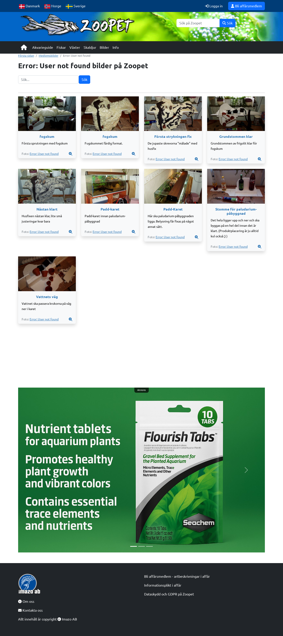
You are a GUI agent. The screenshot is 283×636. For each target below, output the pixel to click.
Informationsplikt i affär (162, 585)
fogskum (47, 137)
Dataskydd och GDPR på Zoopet (169, 594)
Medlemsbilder (48, 55)
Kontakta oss (30, 610)
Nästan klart (46, 209)
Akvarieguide (42, 47)
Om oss (26, 601)
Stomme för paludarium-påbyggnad (236, 211)
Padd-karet (110, 209)
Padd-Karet (173, 209)
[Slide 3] (149, 546)
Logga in (214, 6)
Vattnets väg (47, 297)
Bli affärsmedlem (246, 6)
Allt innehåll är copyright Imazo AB (47, 619)
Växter (74, 47)
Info (116, 47)
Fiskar (61, 47)
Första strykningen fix (173, 137)
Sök (227, 23)
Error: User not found (44, 154)
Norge (52, 6)
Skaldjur (90, 47)
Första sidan (26, 55)
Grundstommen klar (236, 137)
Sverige (76, 6)
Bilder (104, 47)
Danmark (29, 6)
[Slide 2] (141, 546)
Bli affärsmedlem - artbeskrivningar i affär (177, 576)
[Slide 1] (133, 546)
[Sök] (198, 23)
